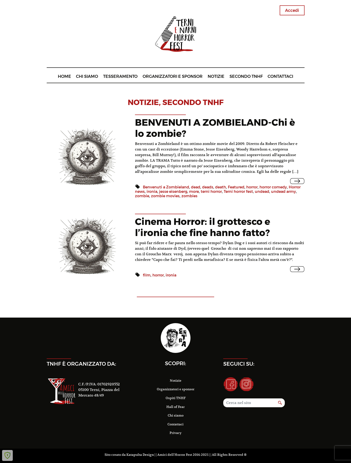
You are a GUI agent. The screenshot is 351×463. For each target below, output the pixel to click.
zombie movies (165, 196)
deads (207, 187)
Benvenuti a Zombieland (166, 187)
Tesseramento (120, 76)
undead (262, 191)
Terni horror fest (238, 191)
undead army (283, 191)
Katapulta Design (140, 455)
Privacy (175, 433)
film (147, 275)
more (194, 191)
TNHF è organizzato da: (81, 364)
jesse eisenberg (173, 191)
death (220, 187)
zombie (142, 196)
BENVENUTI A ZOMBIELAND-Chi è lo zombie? (215, 128)
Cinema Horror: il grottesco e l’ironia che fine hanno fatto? (202, 227)
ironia (152, 191)
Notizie (216, 76)
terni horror (211, 191)
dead (195, 187)
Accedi (292, 10)
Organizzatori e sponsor (173, 76)
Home (64, 76)
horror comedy (273, 187)
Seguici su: (238, 364)
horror (252, 187)
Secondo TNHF (246, 76)
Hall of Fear (175, 407)
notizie (143, 102)
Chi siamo (87, 76)
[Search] (249, 402)
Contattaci (280, 76)
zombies (189, 196)
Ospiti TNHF (176, 398)
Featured (236, 187)
